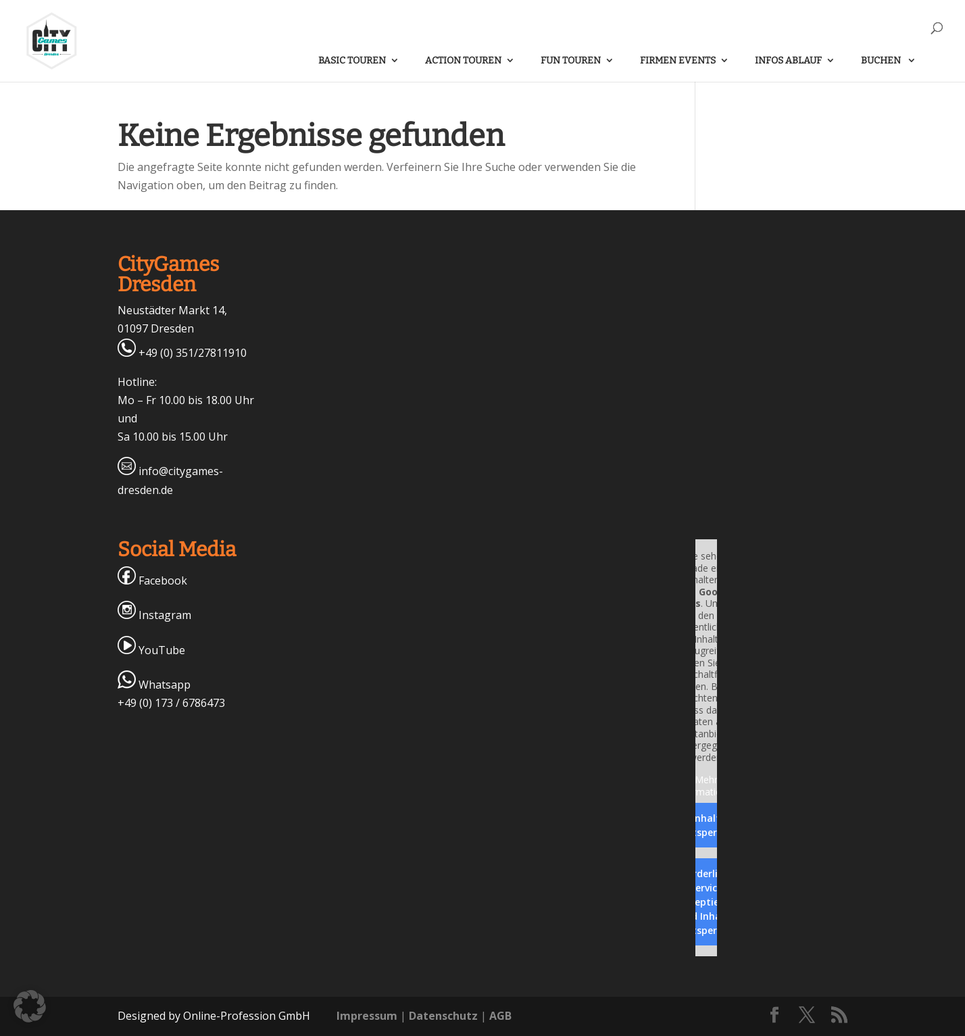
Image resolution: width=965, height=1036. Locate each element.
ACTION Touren (463, 60)
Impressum (367, 1015)
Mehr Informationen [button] (705, 785)
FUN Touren (571, 60)
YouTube (151, 650)
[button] (29, 1006)
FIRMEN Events (678, 60)
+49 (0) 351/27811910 (182, 352)
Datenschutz (443, 1015)
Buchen (882, 60)
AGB (500, 1015)
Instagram (154, 615)
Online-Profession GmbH (246, 1015)
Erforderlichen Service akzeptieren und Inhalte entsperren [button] (706, 902)
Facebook (152, 580)
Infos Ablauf (788, 60)
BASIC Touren (352, 60)
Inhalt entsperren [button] (706, 825)
